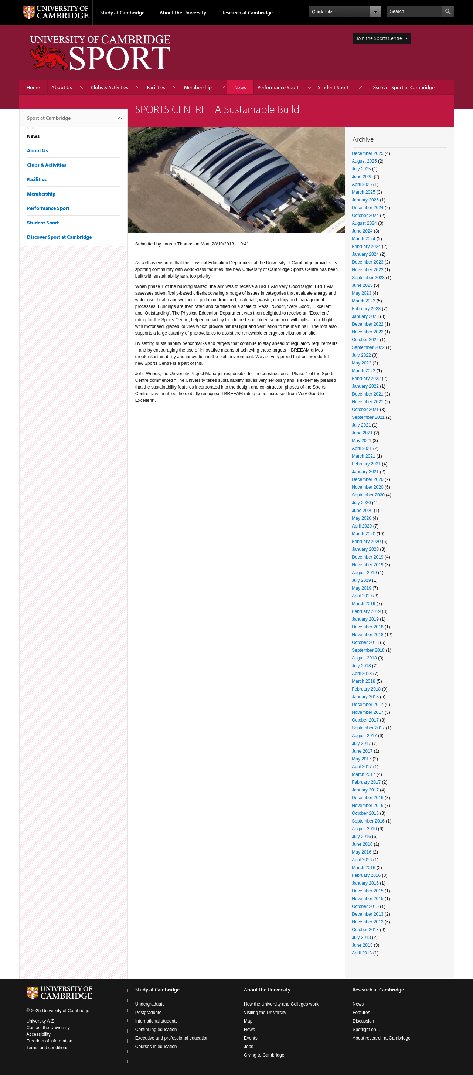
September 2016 (368, 821)
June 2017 (362, 751)
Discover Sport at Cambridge (403, 87)
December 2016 (367, 797)
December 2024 (367, 207)
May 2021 (361, 440)
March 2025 (363, 192)
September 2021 (368, 417)
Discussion (363, 1021)
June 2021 (362, 432)
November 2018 (367, 634)
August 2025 (364, 161)
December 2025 (367, 153)
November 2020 (367, 487)
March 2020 (363, 533)
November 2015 (367, 898)
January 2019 (365, 619)
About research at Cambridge (382, 1038)
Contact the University (48, 1027)
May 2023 (361, 293)
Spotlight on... (366, 1029)
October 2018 (365, 642)
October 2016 (365, 813)
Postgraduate (148, 1012)
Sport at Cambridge (49, 121)
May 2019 (361, 588)
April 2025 (362, 184)
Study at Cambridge (122, 12)
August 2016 (364, 828)
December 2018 (367, 627)
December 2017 (367, 704)
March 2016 (363, 867)
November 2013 (367, 922)
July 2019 (361, 580)
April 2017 (362, 766)
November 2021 (367, 401)
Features (361, 1012)
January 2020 (365, 549)
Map (248, 1021)
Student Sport (333, 87)
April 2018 (362, 673)
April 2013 (362, 953)
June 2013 (362, 945)
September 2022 (368, 347)
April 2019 (362, 595)
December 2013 (367, 914)
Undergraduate (150, 1004)
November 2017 (367, 712)
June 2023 (362, 285)
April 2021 (362, 448)
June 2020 (362, 510)
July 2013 (361, 937)
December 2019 (367, 557)
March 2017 (363, 774)
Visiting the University (265, 1012)
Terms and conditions (47, 1047)
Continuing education (156, 1029)
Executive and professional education (172, 1038)
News (240, 87)
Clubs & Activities (109, 87)
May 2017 (361, 759)
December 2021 (367, 394)
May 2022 (361, 363)
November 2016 (367, 805)
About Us (61, 87)
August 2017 (364, 735)
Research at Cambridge (247, 12)
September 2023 (368, 277)
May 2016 (361, 852)
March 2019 (363, 603)
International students (156, 1021)
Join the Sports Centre (379, 38)
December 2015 (367, 890)
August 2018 (364, 658)
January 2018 (365, 696)
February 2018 (366, 689)
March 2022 (363, 370)
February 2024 (366, 246)
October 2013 (365, 929)
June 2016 (362, 844)
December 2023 (367, 262)
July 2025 (361, 169)
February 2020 (366, 541)
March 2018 (363, 681)
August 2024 (364, 223)
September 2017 (368, 727)
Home (33, 87)
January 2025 (365, 200)
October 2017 (365, 720)
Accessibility (39, 1034)
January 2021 (365, 471)
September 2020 (368, 495)
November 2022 (367, 332)
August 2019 (364, 572)
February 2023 (366, 308)
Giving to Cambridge (264, 1055)
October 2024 (365, 215)
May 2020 (361, 518)
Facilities (156, 87)
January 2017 (365, 790)
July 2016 (361, 836)
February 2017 (366, 782)
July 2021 (361, 425)
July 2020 (361, 502)
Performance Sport (278, 87)
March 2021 (363, 456)
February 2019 (366, 611)
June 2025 (362, 176)
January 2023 (365, 316)
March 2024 (363, 238)
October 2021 (365, 409)
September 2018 (368, 650)
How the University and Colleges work (281, 1004)
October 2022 (365, 339)
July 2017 (361, 743)
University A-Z (40, 1021)
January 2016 (365, 883)
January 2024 (365, 254)
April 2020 (362, 526)
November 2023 (367, 269)
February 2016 (366, 875)
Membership (198, 87)
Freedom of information (49, 1041)
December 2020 (367, 479)
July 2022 (361, 355)
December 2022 (367, 324)
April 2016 (362, 859)
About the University (183, 12)
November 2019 (367, 564)
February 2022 (366, 378)
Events (251, 1038)
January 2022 (365, 386)
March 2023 (363, 300)
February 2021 (366, 464)
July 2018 (361, 665)
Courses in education (156, 1046)
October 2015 (365, 906)
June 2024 (362, 231)
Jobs (248, 1046)
